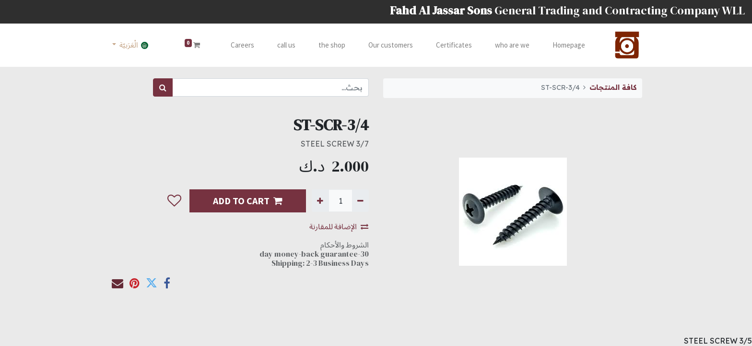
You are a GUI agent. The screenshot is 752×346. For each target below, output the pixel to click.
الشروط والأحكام (344, 244)
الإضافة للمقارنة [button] (338, 226)
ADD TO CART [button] (247, 201)
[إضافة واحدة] (320, 200)
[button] (174, 200)
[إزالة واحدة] (360, 200)
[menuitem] (569, 45)
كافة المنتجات (612, 87)
